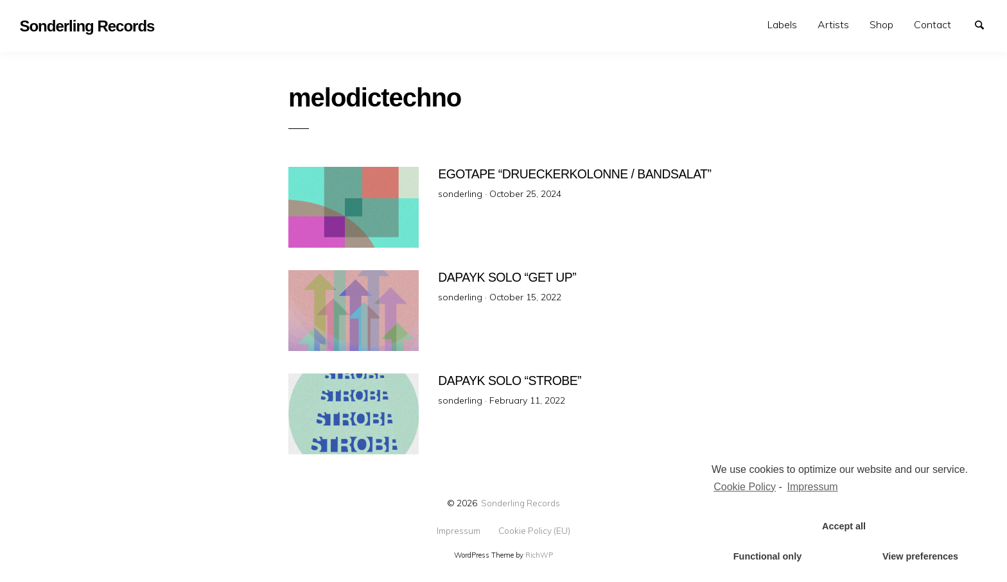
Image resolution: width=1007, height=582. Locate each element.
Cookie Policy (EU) (534, 530)
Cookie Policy (745, 486)
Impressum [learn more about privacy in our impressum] (812, 486)
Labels (782, 24)
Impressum (458, 530)
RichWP (539, 555)
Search (985, 23)
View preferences (920, 556)
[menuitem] (782, 24)
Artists (833, 24)
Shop (881, 24)
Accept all (844, 526)
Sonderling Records (520, 502)
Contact (932, 24)
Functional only (767, 556)
